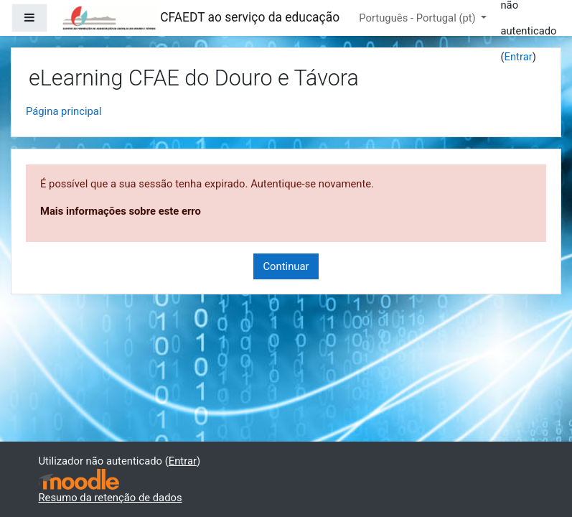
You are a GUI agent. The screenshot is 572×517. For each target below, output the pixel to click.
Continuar (286, 266)
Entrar (518, 56)
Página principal (64, 111)
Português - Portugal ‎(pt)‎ (418, 17)
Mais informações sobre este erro (120, 211)
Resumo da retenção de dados (110, 497)
